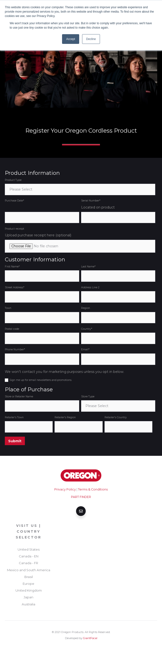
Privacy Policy (65, 489)
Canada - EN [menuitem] (28, 556)
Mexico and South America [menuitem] (28, 570)
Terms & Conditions (93, 489)
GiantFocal (90, 638)
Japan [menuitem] (28, 597)
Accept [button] (70, 39)
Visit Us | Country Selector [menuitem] (28, 531)
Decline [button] (91, 39)
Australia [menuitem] (28, 604)
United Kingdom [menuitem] (28, 590)
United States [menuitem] (29, 549)
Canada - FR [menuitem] (28, 563)
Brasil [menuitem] (28, 577)
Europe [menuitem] (28, 584)
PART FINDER (81, 497)
